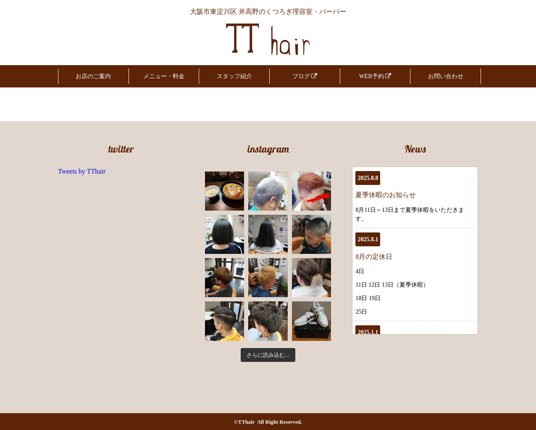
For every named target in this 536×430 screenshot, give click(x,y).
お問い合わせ (445, 76)
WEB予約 (375, 76)
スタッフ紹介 (234, 76)
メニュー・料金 (163, 76)
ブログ (305, 76)
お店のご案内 (93, 76)
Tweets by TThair (81, 171)
